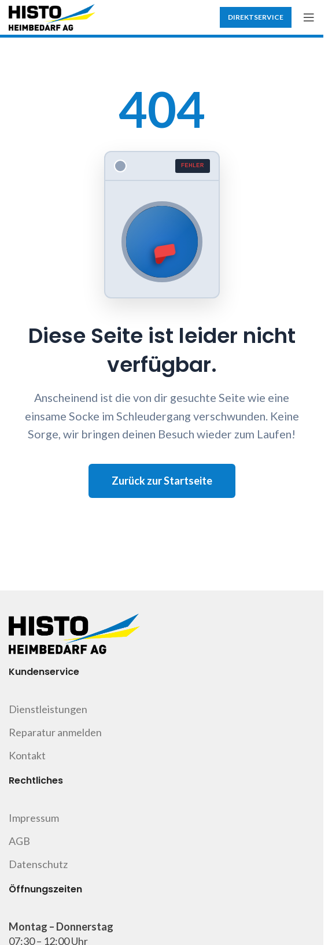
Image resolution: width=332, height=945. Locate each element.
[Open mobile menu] (308, 17)
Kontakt (27, 755)
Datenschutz (38, 864)
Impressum (34, 817)
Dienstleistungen (48, 709)
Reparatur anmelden (55, 732)
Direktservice (255, 17)
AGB (19, 841)
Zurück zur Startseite (162, 480)
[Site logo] (52, 16)
